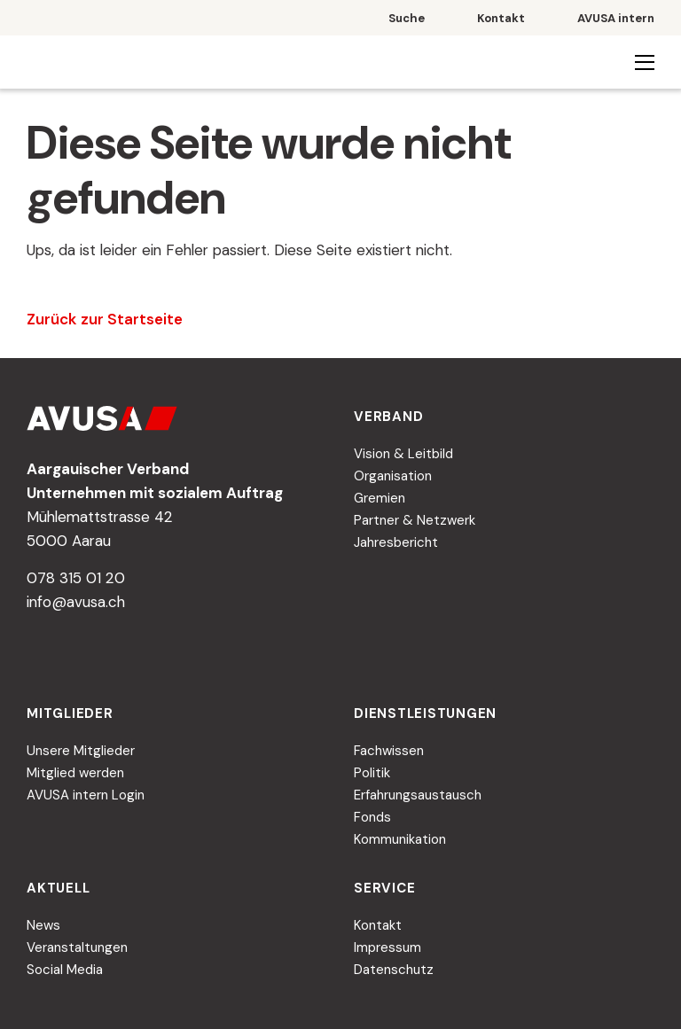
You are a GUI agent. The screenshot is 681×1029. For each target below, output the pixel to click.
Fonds (372, 817)
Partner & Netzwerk (414, 520)
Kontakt (378, 925)
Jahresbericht (396, 542)
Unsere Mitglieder (81, 751)
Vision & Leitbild (403, 454)
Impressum (387, 947)
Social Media (65, 969)
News (43, 925)
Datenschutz (394, 969)
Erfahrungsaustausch (417, 795)
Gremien (379, 498)
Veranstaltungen (77, 947)
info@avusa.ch (76, 602)
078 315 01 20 (76, 578)
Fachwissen (389, 751)
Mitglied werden (75, 773)
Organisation (393, 476)
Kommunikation (400, 839)
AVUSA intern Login (86, 795)
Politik (372, 773)
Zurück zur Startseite (105, 319)
